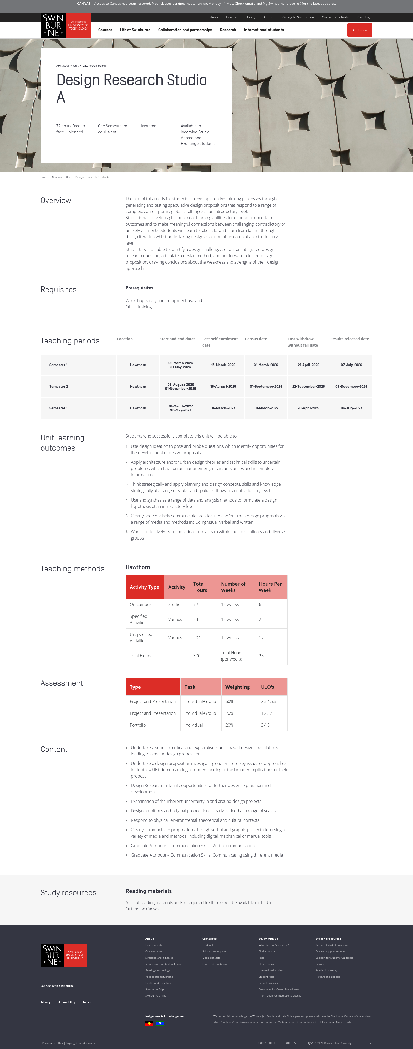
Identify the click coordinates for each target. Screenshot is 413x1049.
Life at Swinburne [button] (136, 31)
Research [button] (229, 31)
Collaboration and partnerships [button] (186, 31)
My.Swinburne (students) (282, 3)
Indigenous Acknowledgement (165, 1016)
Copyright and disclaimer (80, 1043)
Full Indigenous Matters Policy (335, 1022)
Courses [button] (106, 31)
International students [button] (265, 31)
